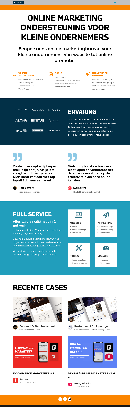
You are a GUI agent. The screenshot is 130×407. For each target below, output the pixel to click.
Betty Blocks (82, 383)
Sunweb (24, 379)
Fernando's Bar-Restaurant (37, 326)
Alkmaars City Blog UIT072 (32, 245)
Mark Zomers (26, 187)
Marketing (105, 222)
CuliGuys (55, 245)
